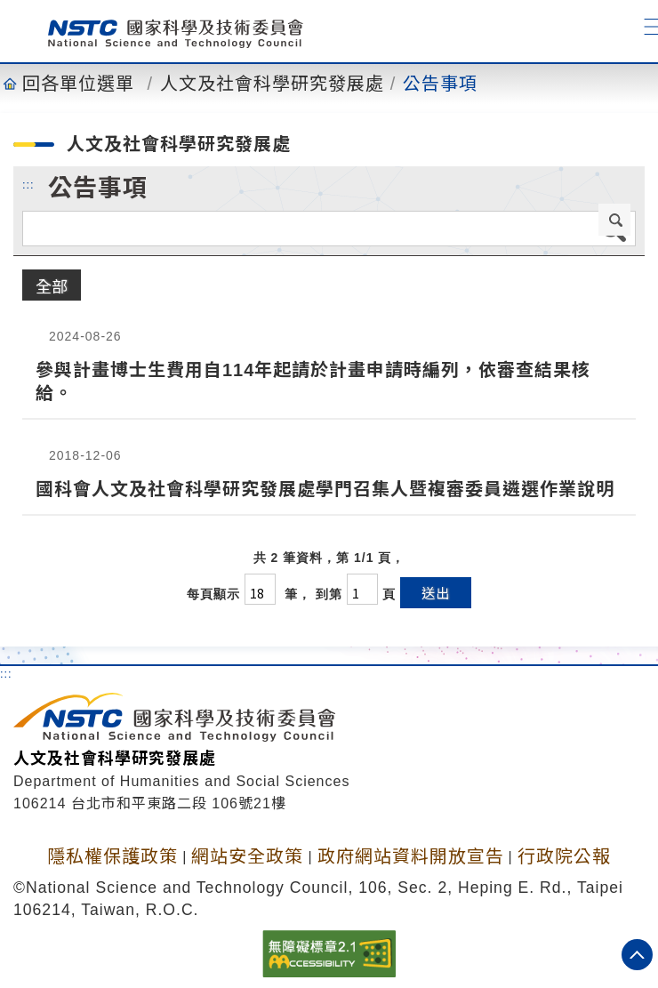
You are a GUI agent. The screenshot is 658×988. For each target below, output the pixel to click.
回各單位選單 (78, 83)
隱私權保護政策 (112, 856)
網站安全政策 (247, 856)
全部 (52, 285)
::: (28, 184)
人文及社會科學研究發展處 (272, 83)
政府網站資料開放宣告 (410, 856)
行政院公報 (564, 856)
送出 (435, 592)
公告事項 (440, 83)
